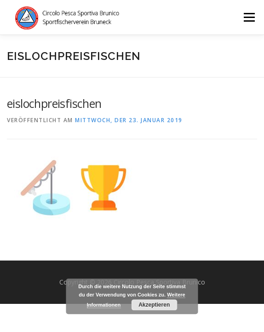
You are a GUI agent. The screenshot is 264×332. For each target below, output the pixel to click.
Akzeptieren (154, 305)
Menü (248, 17)
